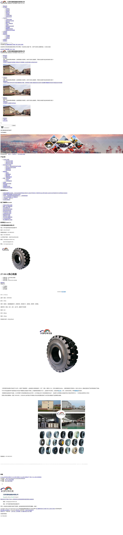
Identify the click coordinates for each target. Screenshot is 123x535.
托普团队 (8, 14)
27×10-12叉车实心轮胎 (6, 477)
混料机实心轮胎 (6, 215)
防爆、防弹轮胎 (9, 23)
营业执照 (8, 10)
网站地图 (7, 49)
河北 (28, 511)
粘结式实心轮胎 (9, 163)
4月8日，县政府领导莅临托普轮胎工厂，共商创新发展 (15, 195)
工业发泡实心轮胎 (7, 213)
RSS (11, 49)
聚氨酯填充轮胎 (9, 28)
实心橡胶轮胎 (8, 44)
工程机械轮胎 (9, 180)
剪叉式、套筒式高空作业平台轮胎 (13, 166)
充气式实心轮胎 (21, 154)
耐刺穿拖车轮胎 (6, 214)
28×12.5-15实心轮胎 (9, 479)
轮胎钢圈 (8, 27)
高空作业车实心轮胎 (7, 209)
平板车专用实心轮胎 (7, 205)
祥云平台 (18, 510)
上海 (17, 511)
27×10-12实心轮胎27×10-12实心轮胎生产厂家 (21, 477)
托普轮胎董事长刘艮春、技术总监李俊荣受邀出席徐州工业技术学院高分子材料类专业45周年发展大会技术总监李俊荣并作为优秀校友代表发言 (35, 193)
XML (14, 49)
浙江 (14, 511)
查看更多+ (5, 60)
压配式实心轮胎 (9, 162)
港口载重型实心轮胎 (7, 219)
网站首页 (5, 6)
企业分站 (3, 49)
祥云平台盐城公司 (29, 510)
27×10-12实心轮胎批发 (36, 477)
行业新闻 (8, 36)
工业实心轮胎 (9, 19)
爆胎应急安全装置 (10, 26)
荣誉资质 (15, 499)
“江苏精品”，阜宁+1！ (8, 198)
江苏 (12, 511)
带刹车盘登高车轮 (7, 210)
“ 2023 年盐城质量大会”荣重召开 (10, 197)
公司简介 (8, 8)
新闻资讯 (5, 34)
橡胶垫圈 (8, 175)
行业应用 (5, 31)
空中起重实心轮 (6, 207)
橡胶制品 (8, 22)
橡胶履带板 (8, 168)
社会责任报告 (9, 15)
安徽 (31, 511)
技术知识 (8, 38)
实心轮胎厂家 (14, 44)
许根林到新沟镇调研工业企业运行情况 (11, 194)
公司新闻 (8, 35)
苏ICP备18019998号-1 (5, 510)
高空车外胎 (8, 170)
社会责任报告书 (6, 199)
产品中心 (5, 18)
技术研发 (5, 32)
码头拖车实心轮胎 (7, 211)
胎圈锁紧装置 (9, 176)
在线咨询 (32, 499)
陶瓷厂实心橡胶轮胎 (7, 206)
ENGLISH (5, 120)
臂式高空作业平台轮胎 (11, 167)
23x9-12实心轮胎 (8, 481)
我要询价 (3, 282)
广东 (21, 511)
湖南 (19, 511)
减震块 (7, 172)
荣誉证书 (8, 12)
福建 (24, 511)
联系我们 (8, 11)
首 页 (9, 154)
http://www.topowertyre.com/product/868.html (15, 478)
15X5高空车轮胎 (6, 218)
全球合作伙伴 (9, 16)
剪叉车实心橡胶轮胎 (7, 217)
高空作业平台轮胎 (10, 20)
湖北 (26, 511)
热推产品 (3, 511)
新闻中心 (5, 97)
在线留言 (5, 39)
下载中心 (5, 119)
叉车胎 (7, 179)
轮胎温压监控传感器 (10, 30)
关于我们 (5, 7)
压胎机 (7, 24)
